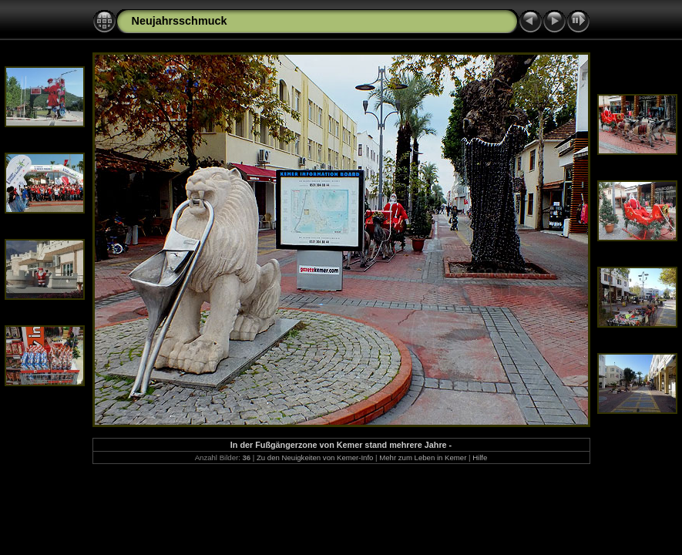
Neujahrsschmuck (179, 21)
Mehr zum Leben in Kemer (422, 457)
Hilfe (479, 457)
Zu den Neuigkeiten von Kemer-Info (315, 457)
